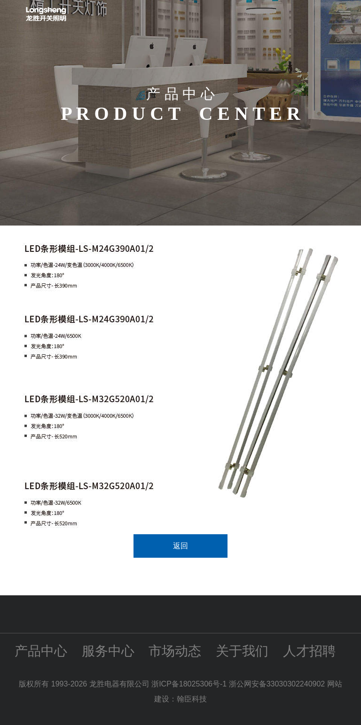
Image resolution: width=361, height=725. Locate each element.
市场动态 (175, 651)
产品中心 (41, 651)
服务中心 (108, 651)
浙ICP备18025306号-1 (190, 684)
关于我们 (242, 651)
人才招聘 (309, 651)
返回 (180, 546)
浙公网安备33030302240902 (277, 684)
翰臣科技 (192, 699)
